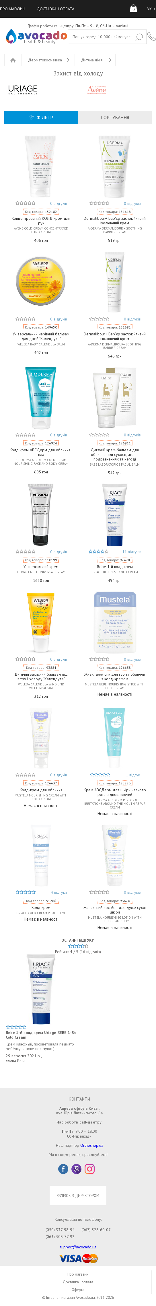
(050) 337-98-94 (60, 1229)
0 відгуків (58, 203)
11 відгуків (131, 551)
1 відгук (133, 775)
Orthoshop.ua (91, 1145)
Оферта (78, 1289)
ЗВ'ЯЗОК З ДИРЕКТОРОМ (78, 1195)
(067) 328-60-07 (96, 1229)
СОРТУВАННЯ (115, 117)
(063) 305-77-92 (60, 1236)
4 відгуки (59, 892)
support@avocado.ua (78, 1246)
